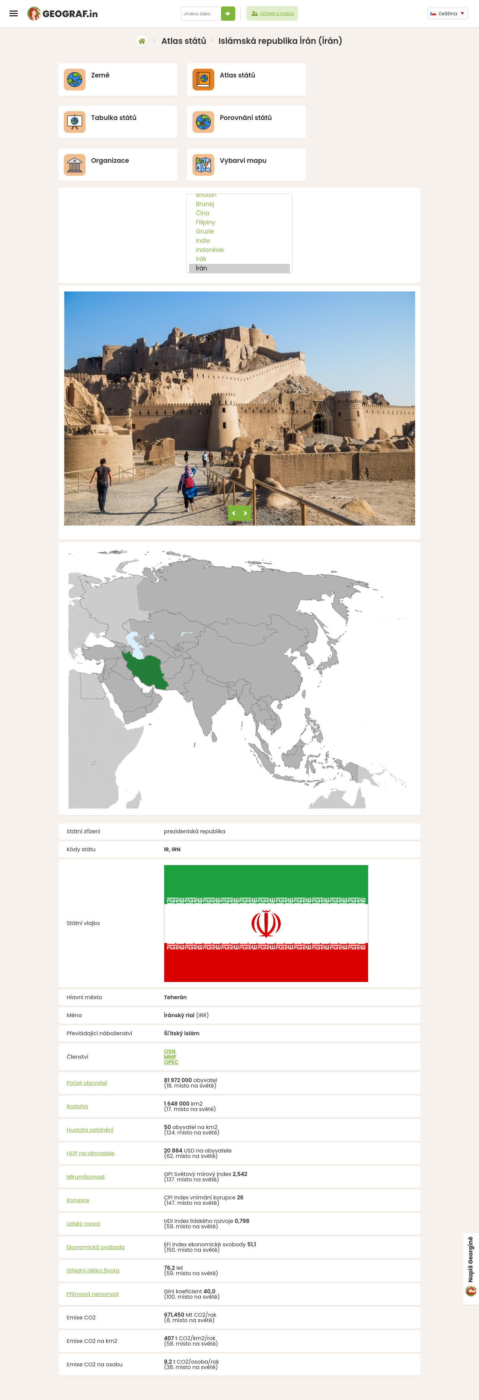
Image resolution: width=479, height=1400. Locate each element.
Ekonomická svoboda (96, 1205)
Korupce (78, 1158)
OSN (170, 1009)
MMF (170, 1014)
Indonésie (239, 207)
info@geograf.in (256, 1385)
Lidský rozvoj (83, 1181)
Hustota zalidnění (90, 1087)
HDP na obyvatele (91, 1111)
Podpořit (288, 1385)
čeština (443, 13)
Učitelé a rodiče (272, 14)
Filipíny (239, 180)
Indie (239, 198)
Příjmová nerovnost (93, 1252)
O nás (309, 1385)
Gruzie (239, 189)
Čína (239, 170)
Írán (239, 226)
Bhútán (239, 152)
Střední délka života (93, 1228)
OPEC (171, 1020)
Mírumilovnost (86, 1134)
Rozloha (77, 1064)
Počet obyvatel (87, 1040)
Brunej (239, 161)
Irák (239, 216)
